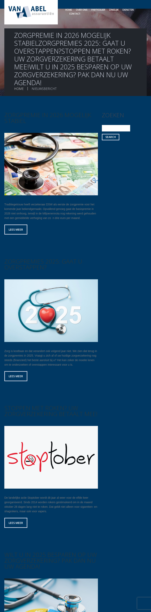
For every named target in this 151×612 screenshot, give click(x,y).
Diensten (128, 9)
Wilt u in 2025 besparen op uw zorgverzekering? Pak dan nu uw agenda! (50, 560)
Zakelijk (114, 9)
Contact (74, 13)
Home (68, 9)
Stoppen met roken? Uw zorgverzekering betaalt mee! (51, 411)
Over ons (81, 9)
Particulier (98, 9)
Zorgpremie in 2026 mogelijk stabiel (47, 118)
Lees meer (16, 229)
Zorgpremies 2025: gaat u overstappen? (43, 264)
